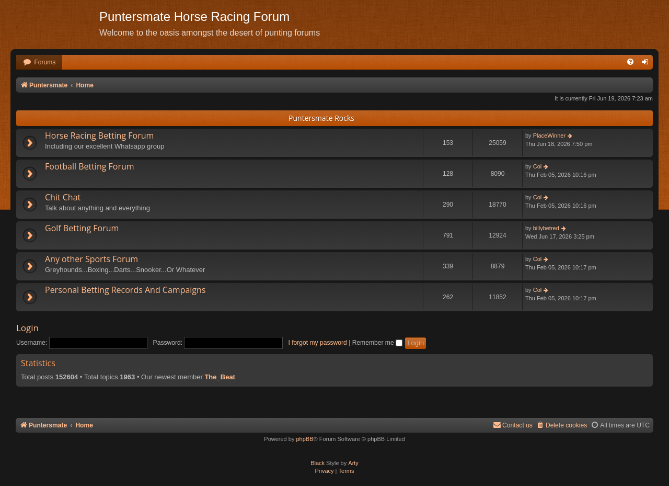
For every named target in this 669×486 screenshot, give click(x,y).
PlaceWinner (549, 135)
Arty (353, 463)
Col (537, 166)
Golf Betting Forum (82, 228)
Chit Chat (62, 197)
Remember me (377, 342)
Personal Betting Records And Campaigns (125, 290)
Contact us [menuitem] (513, 425)
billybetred (546, 228)
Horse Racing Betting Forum (99, 135)
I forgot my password (318, 342)
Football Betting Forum (89, 166)
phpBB (304, 439)
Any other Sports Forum (91, 259)
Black (317, 463)
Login (27, 328)
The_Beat (219, 377)
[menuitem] (39, 62)
